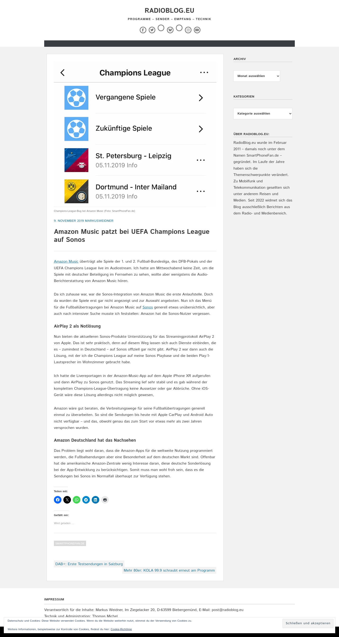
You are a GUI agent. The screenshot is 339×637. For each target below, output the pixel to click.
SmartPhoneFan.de (70, 544)
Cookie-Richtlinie (121, 629)
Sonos (148, 307)
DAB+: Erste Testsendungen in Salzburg (89, 564)
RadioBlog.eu (169, 11)
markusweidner (99, 220)
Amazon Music (66, 261)
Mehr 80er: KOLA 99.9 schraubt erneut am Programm (169, 570)
